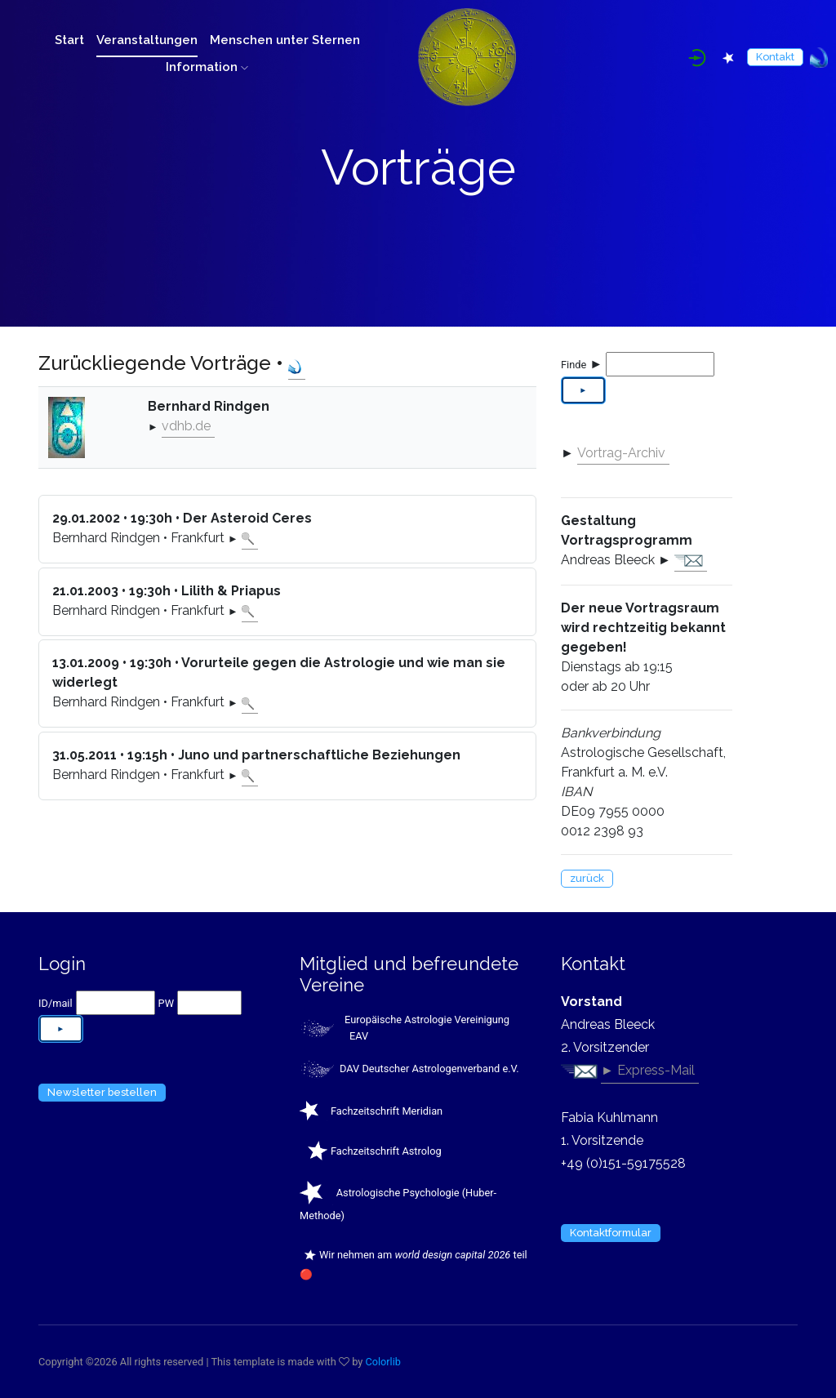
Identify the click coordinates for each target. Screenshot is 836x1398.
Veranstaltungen (147, 40)
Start (69, 40)
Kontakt (775, 57)
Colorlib (384, 1362)
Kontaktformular (610, 1233)
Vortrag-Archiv (621, 453)
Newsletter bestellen (102, 1092)
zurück (587, 878)
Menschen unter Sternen (285, 40)
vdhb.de (186, 426)
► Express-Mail (648, 1070)
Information (207, 67)
